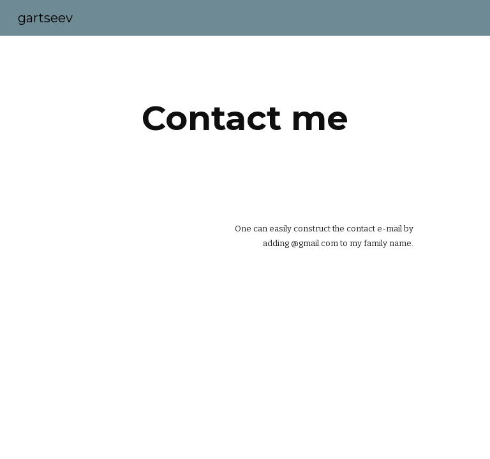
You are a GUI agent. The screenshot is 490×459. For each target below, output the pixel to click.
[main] (244, 118)
